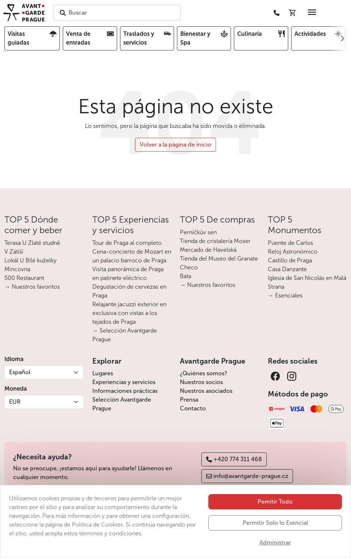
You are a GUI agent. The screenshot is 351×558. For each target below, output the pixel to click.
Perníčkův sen (198, 232)
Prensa (189, 399)
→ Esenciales (285, 295)
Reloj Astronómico (292, 251)
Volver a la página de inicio (175, 144)
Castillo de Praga (290, 260)
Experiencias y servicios (123, 382)
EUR (14, 401)
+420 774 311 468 (234, 459)
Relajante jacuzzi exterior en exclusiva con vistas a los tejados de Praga (129, 313)
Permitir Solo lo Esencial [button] (275, 545)
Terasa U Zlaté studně (32, 242)
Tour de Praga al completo (127, 242)
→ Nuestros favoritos (32, 286)
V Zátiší (13, 251)
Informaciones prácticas (125, 390)
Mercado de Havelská (208, 249)
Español (19, 372)
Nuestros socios (201, 382)
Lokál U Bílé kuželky (30, 260)
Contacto (193, 408)
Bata (185, 276)
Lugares (102, 373)
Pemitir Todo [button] (275, 524)
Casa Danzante (287, 269)
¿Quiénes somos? (203, 373)
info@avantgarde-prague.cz (247, 475)
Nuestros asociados (206, 390)
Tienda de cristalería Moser (215, 241)
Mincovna (17, 269)
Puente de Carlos (290, 242)
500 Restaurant (24, 277)
